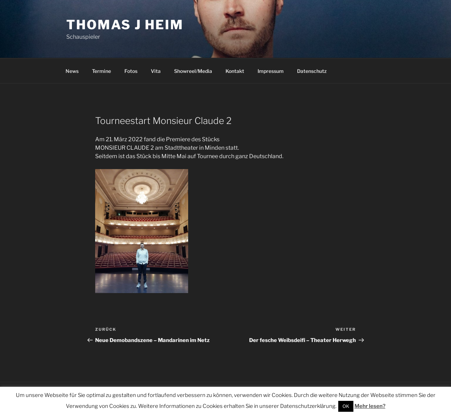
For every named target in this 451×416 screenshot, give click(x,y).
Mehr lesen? (369, 406)
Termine (101, 71)
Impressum (271, 71)
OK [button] (345, 406)
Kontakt (235, 71)
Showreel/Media (193, 71)
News (72, 71)
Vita (156, 71)
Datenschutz (312, 71)
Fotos (130, 71)
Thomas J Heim (124, 24)
